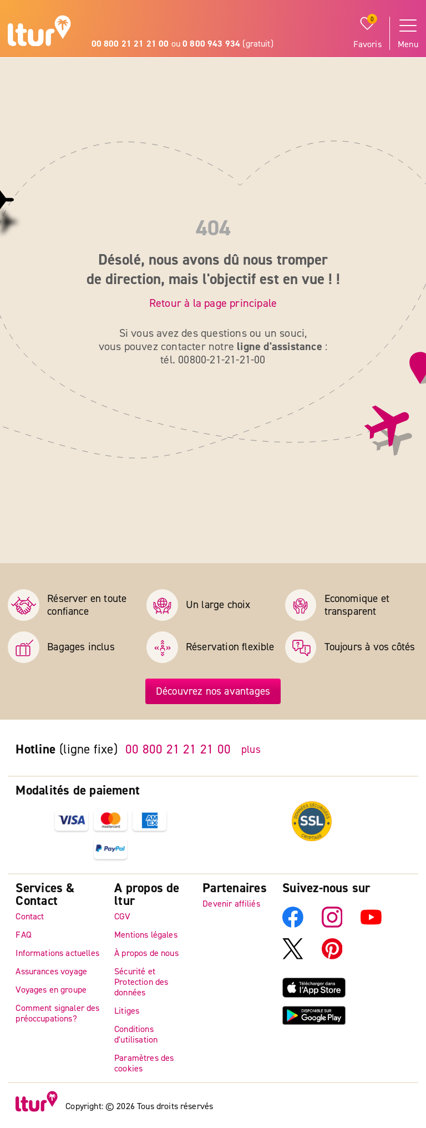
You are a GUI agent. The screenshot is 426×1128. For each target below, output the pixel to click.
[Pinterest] (332, 956)
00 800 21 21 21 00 (178, 749)
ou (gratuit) (182, 43)
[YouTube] (371, 924)
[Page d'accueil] (39, 32)
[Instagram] (332, 924)
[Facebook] (292, 924)
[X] (292, 956)
